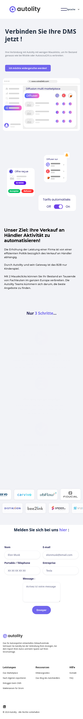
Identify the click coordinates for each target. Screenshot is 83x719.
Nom (7, 547)
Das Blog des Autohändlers (48, 678)
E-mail (46, 547)
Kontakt (73, 673)
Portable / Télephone (17, 562)
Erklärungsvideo (43, 673)
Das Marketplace (10, 673)
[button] (64, 9)
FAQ (71, 678)
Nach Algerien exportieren (14, 678)
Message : (29, 578)
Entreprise (49, 562)
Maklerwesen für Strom (13, 688)
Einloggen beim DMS (12, 683)
